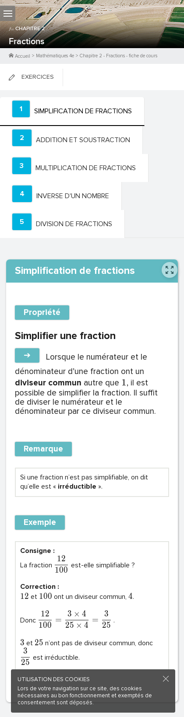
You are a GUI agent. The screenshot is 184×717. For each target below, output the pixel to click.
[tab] (72, 111)
